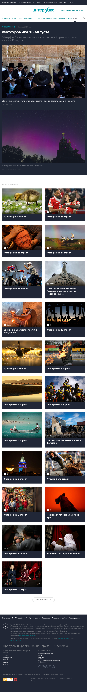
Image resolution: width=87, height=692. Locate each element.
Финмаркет (63, 3)
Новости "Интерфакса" (45, 654)
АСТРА (5, 664)
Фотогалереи (8, 27)
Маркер (5, 662)
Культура (41, 18)
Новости (61, 18)
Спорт (35, 18)
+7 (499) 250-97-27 (15, 640)
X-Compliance (7, 658)
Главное (5, 18)
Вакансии (45, 618)
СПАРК (5, 656)
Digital (55, 18)
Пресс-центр (34, 618)
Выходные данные (37, 681)
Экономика (27, 18)
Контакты (6, 618)
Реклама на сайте (59, 618)
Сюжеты (68, 18)
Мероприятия (74, 618)
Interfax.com (37, 3)
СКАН (40, 656)
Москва (49, 18)
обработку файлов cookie (27, 635)
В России (12, 18)
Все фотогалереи (43, 600)
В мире (19, 18)
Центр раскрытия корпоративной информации (49, 661)
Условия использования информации (43, 679)
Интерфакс (43, 10)
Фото (75, 18)
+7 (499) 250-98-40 (64, 638)
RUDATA (41, 658)
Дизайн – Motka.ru (66, 679)
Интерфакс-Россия (50, 3)
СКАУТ (5, 660)
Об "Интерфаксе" (24, 3)
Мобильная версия (9, 3)
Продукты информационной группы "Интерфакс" (36, 646)
